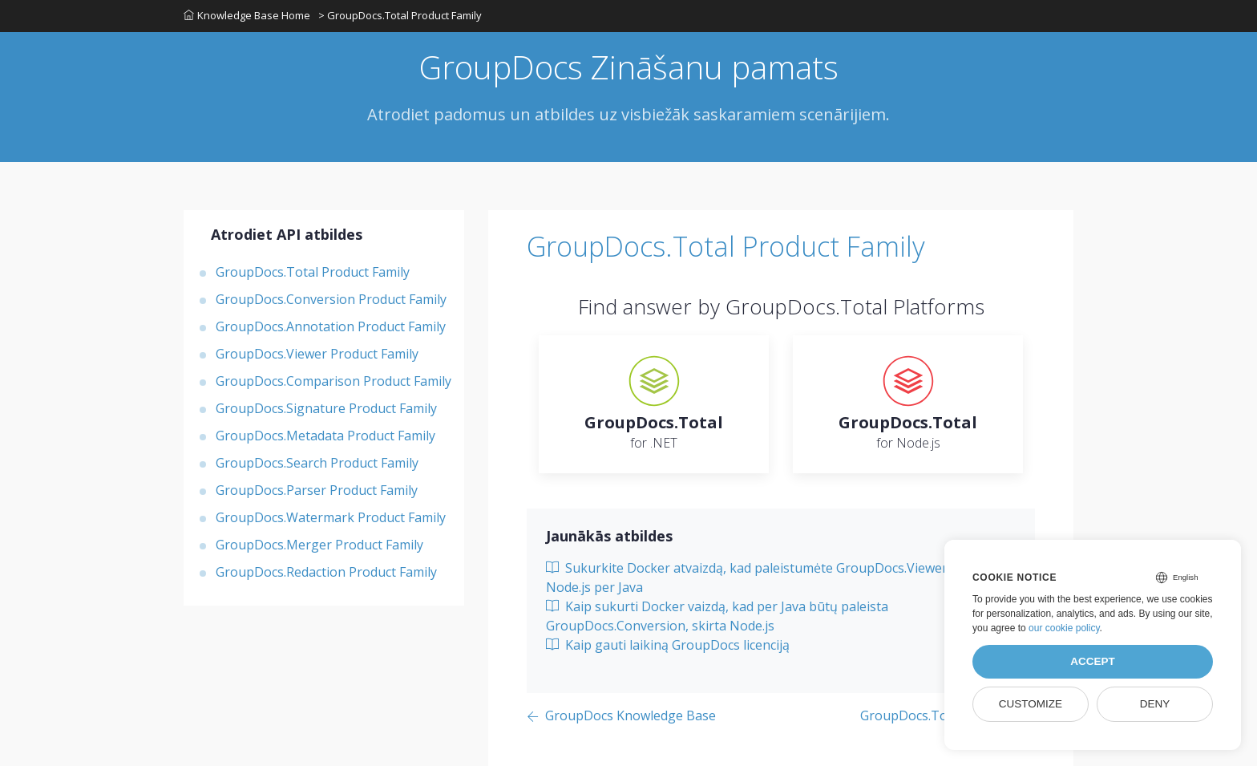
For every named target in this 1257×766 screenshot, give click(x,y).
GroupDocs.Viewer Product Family (317, 354)
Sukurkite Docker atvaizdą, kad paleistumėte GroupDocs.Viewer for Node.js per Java (757, 577)
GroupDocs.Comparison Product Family (333, 381)
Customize (1030, 704)
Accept (1092, 661)
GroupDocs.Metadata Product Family (325, 435)
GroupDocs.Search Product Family (317, 463)
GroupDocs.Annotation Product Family (331, 326)
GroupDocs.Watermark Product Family (331, 517)
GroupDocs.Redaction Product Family (326, 572)
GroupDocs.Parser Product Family (317, 490)
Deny (1155, 704)
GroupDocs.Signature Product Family (326, 408)
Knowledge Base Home (247, 15)
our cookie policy (1064, 628)
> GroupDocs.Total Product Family (400, 15)
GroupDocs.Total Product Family (313, 272)
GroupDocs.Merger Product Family (319, 544)
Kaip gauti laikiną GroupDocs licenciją (668, 645)
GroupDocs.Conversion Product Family (331, 299)
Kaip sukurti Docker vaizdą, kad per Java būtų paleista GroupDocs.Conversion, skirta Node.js (717, 616)
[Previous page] (621, 716)
